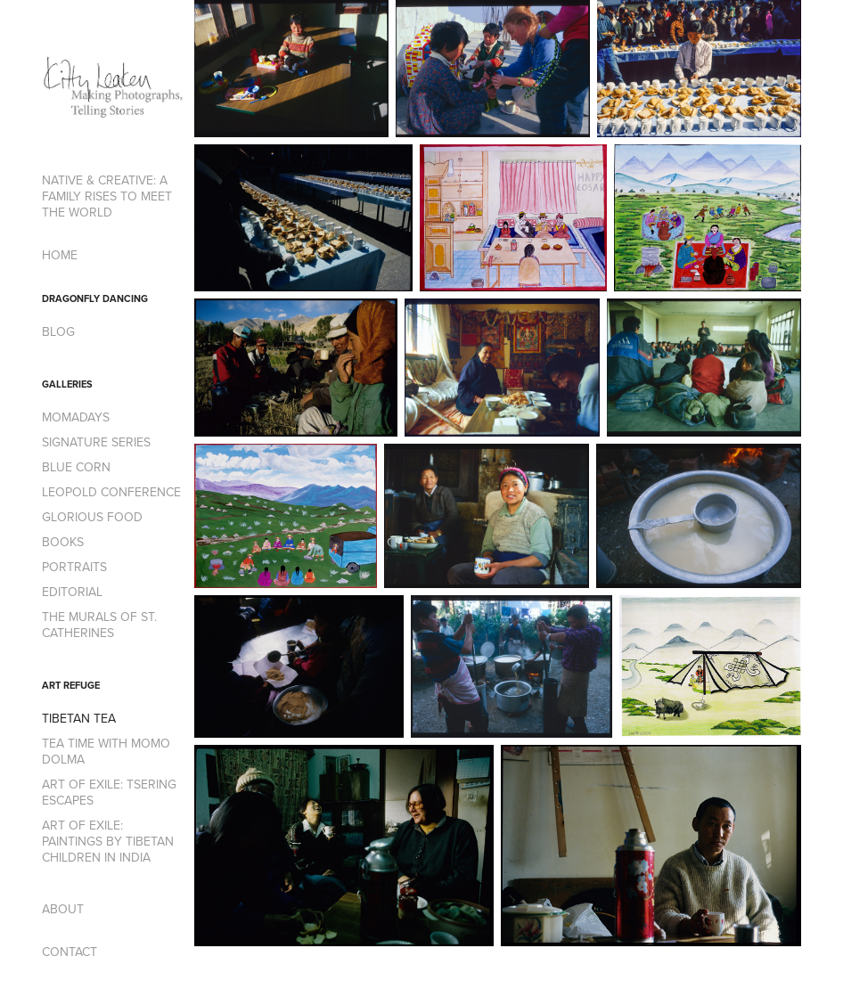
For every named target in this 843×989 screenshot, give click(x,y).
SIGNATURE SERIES (96, 442)
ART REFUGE (71, 685)
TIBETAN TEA (79, 718)
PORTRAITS (74, 567)
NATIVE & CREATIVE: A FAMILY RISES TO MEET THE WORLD (107, 196)
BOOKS (63, 542)
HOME (60, 255)
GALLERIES (67, 384)
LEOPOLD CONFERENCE (111, 492)
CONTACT (69, 951)
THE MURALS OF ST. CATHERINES (99, 625)
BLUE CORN (76, 467)
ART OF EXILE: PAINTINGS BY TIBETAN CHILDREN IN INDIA (108, 841)
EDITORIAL (72, 592)
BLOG (58, 331)
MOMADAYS (76, 417)
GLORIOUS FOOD (92, 517)
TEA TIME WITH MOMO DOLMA (106, 751)
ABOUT (63, 909)
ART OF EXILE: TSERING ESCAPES (109, 792)
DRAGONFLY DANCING (95, 298)
